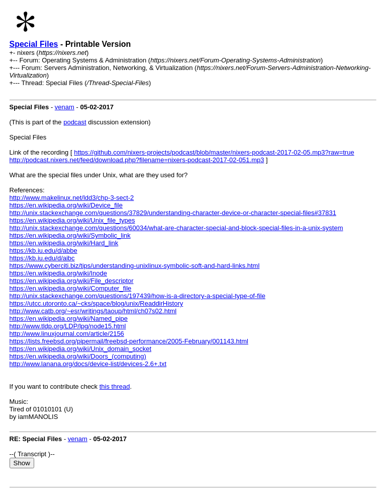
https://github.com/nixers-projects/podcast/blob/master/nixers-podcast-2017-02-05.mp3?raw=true (214, 152)
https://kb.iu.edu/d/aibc (42, 258)
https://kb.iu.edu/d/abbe (43, 250)
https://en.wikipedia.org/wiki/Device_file (66, 205)
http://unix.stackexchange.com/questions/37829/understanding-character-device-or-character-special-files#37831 (173, 213)
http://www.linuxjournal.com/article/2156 (67, 333)
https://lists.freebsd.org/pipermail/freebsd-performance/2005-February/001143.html (129, 341)
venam (64, 107)
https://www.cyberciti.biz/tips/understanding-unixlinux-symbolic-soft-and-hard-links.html (135, 265)
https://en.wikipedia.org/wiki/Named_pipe (69, 318)
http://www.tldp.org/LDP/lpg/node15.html (68, 326)
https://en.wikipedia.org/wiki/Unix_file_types (72, 220)
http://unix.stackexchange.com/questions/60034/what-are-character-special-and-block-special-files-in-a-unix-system (176, 228)
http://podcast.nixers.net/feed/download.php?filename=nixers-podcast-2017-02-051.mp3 (137, 160)
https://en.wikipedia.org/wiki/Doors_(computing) (78, 356)
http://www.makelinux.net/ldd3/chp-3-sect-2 (72, 197)
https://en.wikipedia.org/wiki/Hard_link (64, 243)
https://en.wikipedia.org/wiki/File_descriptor (72, 281)
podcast (74, 122)
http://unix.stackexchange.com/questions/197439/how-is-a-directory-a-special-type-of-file (137, 296)
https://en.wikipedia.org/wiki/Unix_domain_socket (81, 348)
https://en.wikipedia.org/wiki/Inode (58, 273)
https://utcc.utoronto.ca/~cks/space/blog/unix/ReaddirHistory (96, 303)
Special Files (34, 44)
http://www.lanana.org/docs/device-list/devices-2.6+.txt (88, 364)
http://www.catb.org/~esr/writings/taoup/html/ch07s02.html (93, 311)
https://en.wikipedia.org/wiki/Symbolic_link (70, 235)
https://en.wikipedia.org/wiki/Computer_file (71, 288)
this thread (115, 386)
